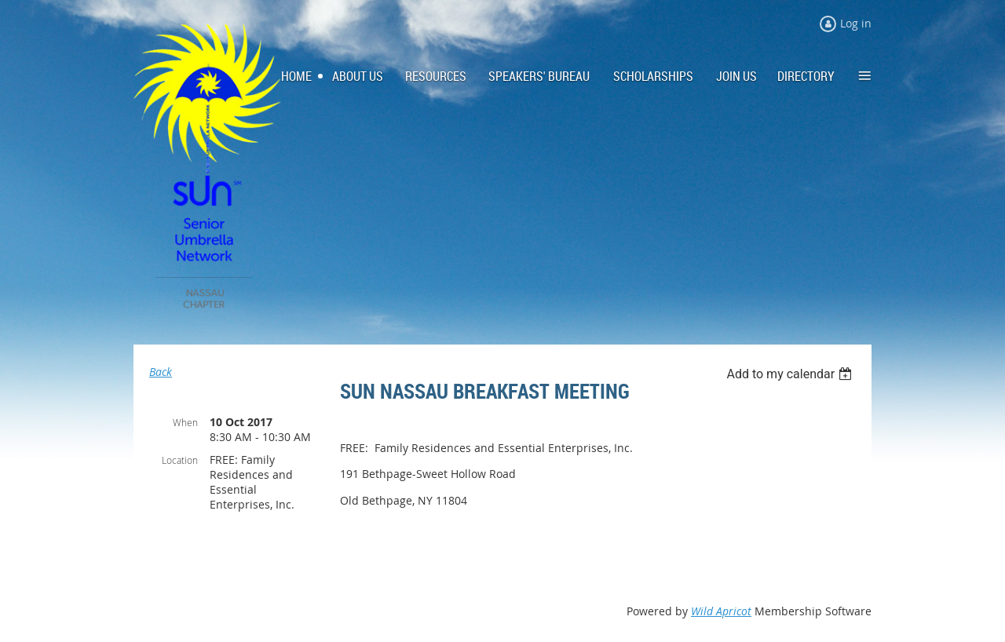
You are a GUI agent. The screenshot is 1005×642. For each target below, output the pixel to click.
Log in (856, 23)
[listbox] (791, 374)
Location (180, 460)
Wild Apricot (721, 611)
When (185, 422)
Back (160, 371)
